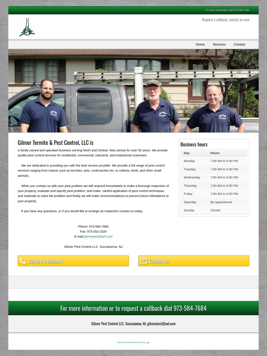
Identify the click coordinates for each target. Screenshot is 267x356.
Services (219, 44)
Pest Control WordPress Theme (130, 342)
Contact (239, 44)
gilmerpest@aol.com (98, 236)
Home (200, 44)
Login (147, 342)
